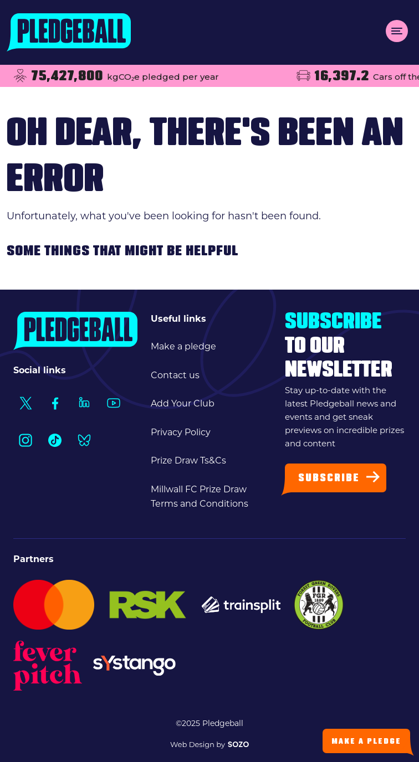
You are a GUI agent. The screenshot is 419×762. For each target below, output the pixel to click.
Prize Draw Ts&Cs (188, 460)
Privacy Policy (181, 432)
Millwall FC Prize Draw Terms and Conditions (199, 496)
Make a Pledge (366, 742)
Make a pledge (183, 346)
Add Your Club (182, 403)
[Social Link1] (25, 403)
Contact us (175, 375)
